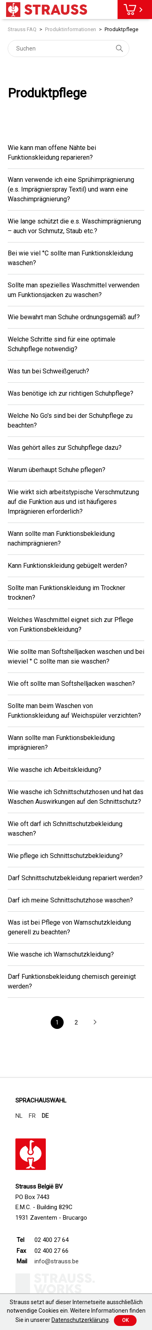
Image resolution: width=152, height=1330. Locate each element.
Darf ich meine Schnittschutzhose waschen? (70, 900)
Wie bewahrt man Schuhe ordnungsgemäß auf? (74, 317)
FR (32, 1115)
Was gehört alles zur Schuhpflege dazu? (65, 447)
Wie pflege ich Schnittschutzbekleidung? (65, 856)
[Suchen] (68, 48)
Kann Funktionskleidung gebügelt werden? (67, 565)
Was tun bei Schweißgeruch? (48, 371)
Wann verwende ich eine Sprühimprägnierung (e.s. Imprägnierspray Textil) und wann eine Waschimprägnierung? (71, 189)
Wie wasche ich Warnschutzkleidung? (61, 954)
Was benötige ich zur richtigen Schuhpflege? (70, 393)
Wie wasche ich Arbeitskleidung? (54, 770)
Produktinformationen (70, 29)
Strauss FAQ (22, 29)
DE (45, 1115)
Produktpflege (121, 29)
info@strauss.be (56, 1261)
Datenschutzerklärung (80, 1320)
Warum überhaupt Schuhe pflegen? (56, 470)
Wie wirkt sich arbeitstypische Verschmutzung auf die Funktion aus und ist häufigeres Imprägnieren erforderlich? (73, 501)
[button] (95, 1022)
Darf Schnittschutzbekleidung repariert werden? (75, 878)
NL (19, 1115)
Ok (125, 1320)
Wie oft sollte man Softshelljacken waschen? (71, 683)
